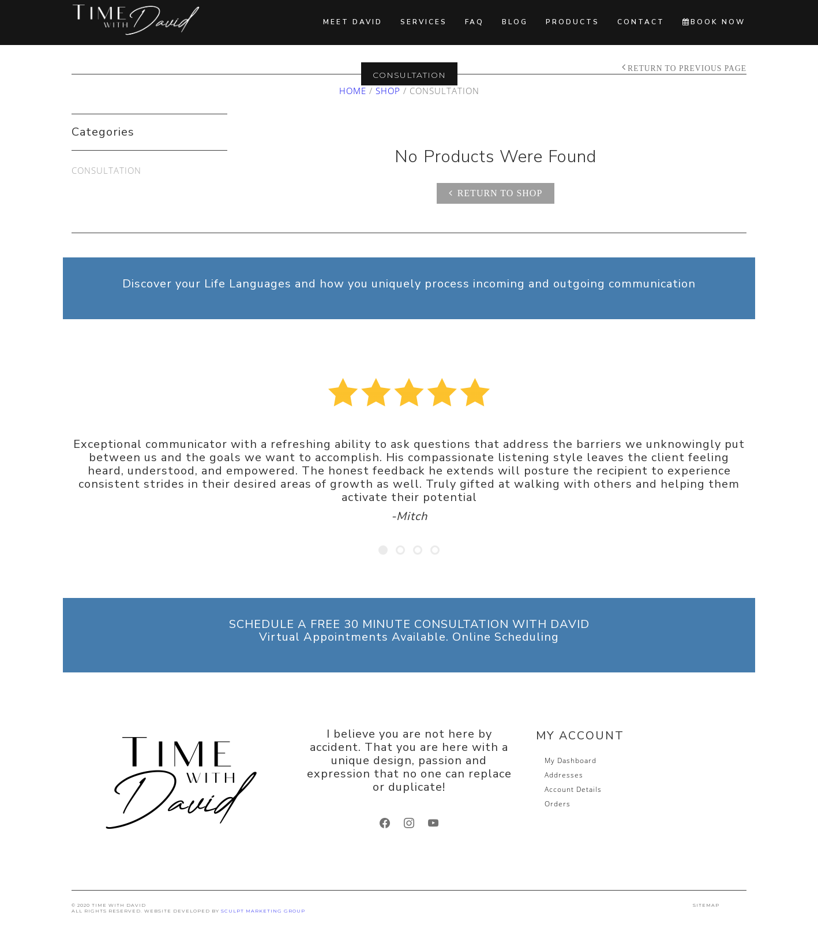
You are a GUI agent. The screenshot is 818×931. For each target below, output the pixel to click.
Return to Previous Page (687, 68)
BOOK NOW (713, 22)
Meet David (352, 22)
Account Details (573, 789)
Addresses (564, 775)
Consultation (106, 170)
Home (352, 90)
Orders (558, 804)
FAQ (474, 22)
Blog (515, 22)
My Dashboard (570, 760)
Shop (388, 90)
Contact (641, 22)
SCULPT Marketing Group (263, 911)
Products (572, 22)
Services (423, 22)
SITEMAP (706, 905)
